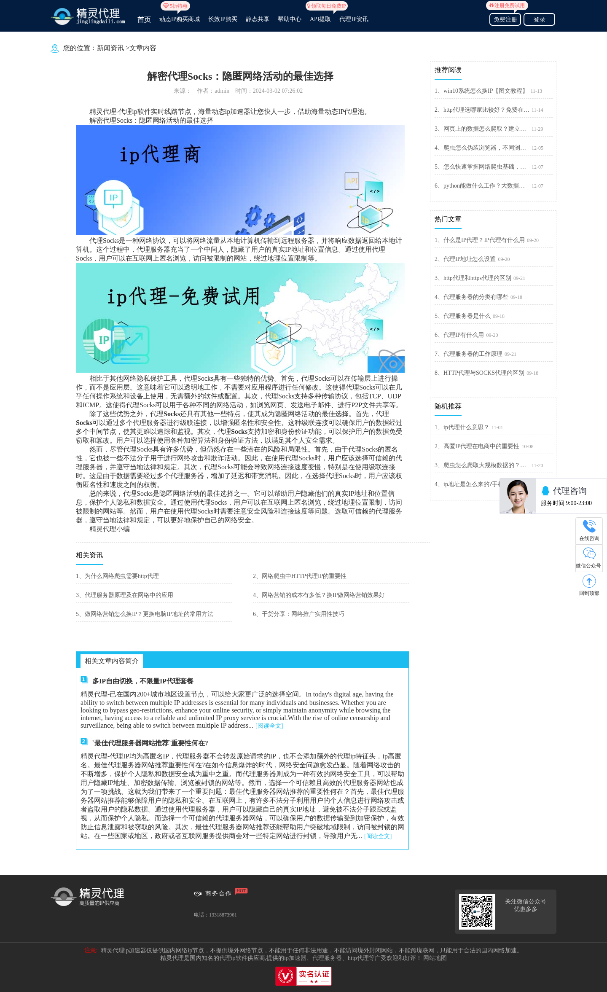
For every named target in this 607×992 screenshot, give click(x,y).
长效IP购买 (222, 19)
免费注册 (505, 18)
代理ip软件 (233, 958)
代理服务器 (327, 958)
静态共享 (257, 19)
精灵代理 (102, 111)
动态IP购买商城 (179, 15)
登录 (539, 19)
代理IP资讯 (353, 19)
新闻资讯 (110, 47)
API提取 (320, 15)
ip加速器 (295, 958)
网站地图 (435, 958)
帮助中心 (289, 19)
